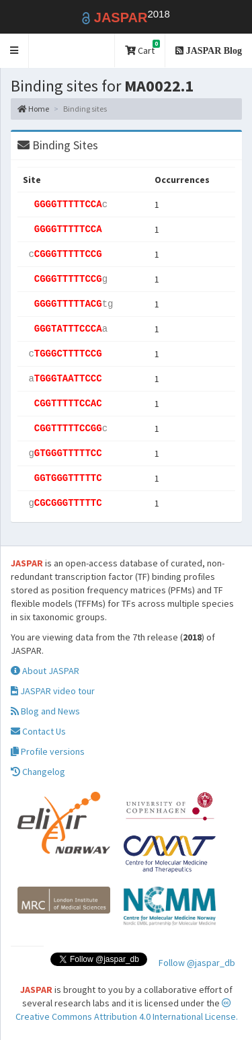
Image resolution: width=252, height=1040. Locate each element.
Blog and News (45, 711)
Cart (142, 48)
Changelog (38, 772)
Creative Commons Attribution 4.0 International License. (126, 1010)
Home (33, 109)
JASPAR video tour (53, 691)
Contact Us (38, 731)
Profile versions (48, 751)
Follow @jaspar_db (197, 963)
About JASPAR (45, 671)
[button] (14, 51)
